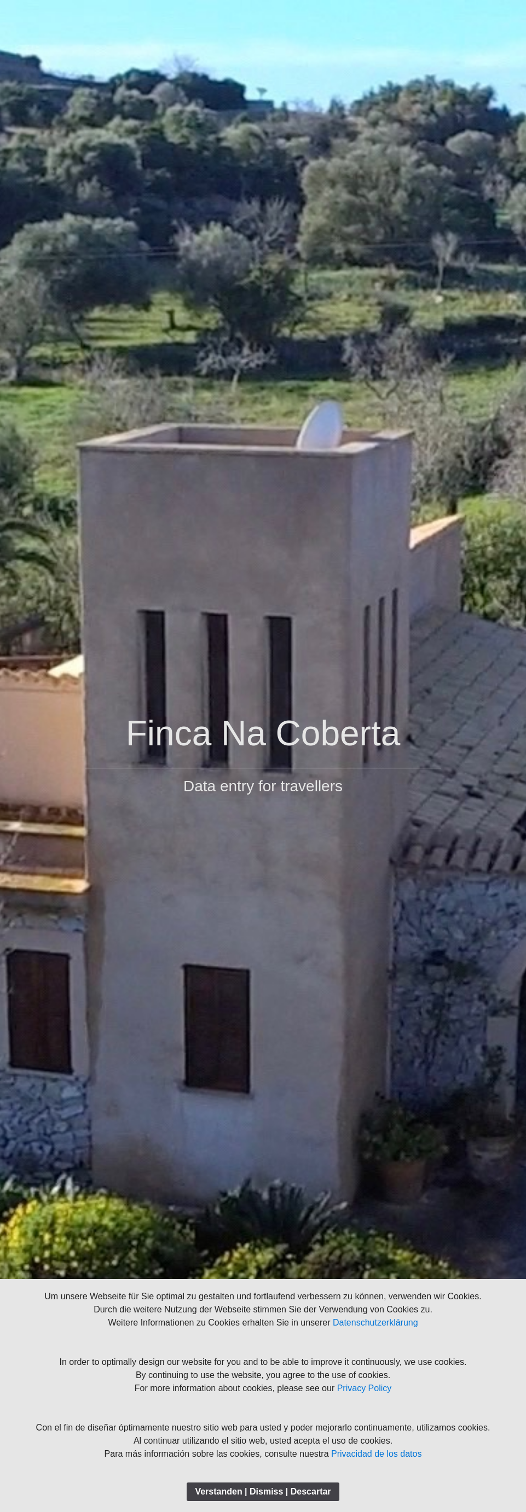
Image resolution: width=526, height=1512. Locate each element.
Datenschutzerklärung (375, 1322)
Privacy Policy (364, 1388)
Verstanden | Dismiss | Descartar (263, 1491)
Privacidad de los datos (376, 1453)
